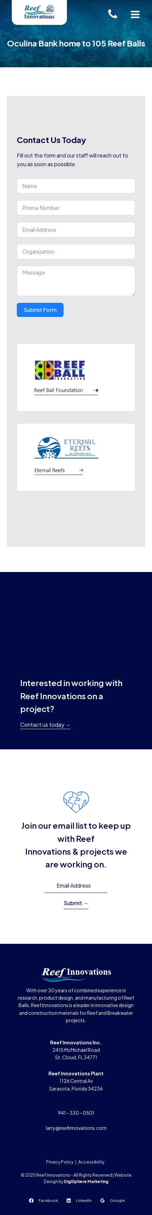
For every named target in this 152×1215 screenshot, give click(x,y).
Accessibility (91, 1162)
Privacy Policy (59, 1162)
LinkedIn (84, 1200)
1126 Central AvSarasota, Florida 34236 (76, 1081)
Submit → (76, 902)
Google (117, 1200)
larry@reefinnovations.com (76, 1128)
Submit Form (40, 309)
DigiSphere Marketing (86, 1181)
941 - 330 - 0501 (76, 1113)
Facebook (48, 1200)
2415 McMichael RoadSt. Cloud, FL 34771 (76, 1050)
